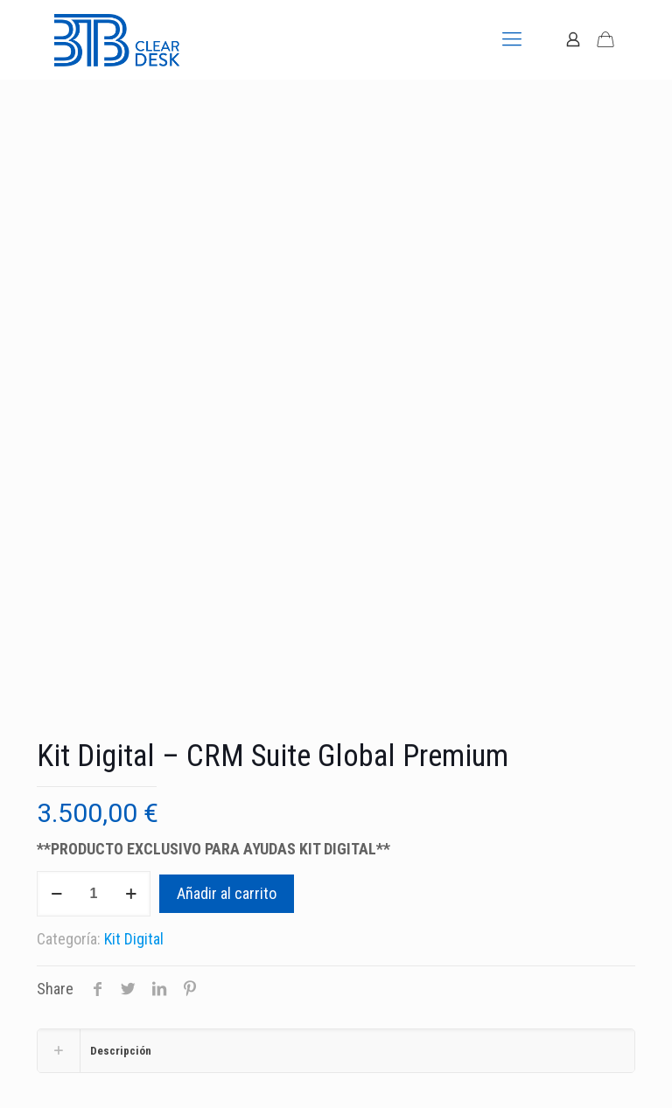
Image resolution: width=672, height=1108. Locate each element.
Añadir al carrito (226, 893)
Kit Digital (134, 939)
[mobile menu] (512, 39)
